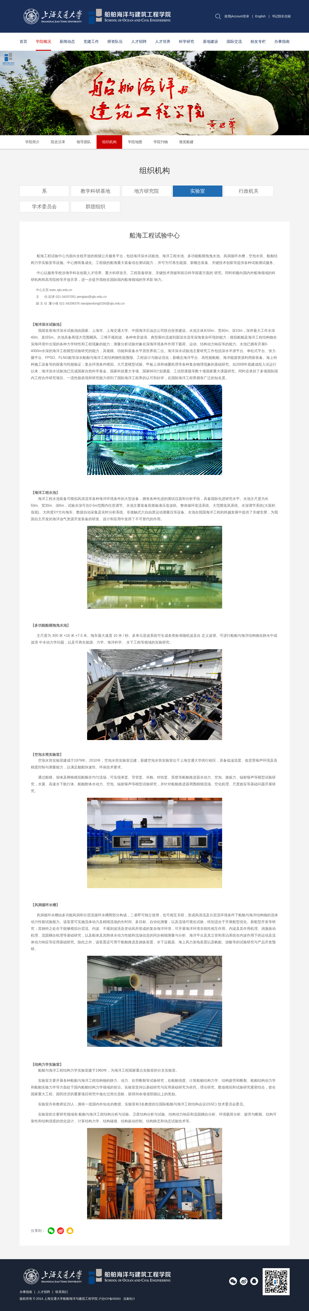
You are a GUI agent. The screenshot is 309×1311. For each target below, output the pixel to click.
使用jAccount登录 (236, 16)
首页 (23, 41)
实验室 (197, 191)
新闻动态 (67, 41)
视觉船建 (186, 142)
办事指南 (282, 41)
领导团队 (84, 142)
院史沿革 (58, 142)
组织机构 (109, 142)
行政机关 (249, 191)
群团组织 (95, 206)
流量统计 (130, 1298)
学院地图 (135, 142)
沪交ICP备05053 (110, 1298)
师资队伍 (115, 41)
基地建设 (210, 41)
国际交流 (234, 41)
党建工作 (91, 41)
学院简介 (32, 142)
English (260, 16)
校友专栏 (258, 41)
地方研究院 (146, 191)
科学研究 (186, 41)
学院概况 (43, 41)
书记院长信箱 (281, 16)
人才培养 (162, 41)
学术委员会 (44, 206)
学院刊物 (160, 142)
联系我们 (61, 1292)
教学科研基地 (95, 191)
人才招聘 (139, 41)
